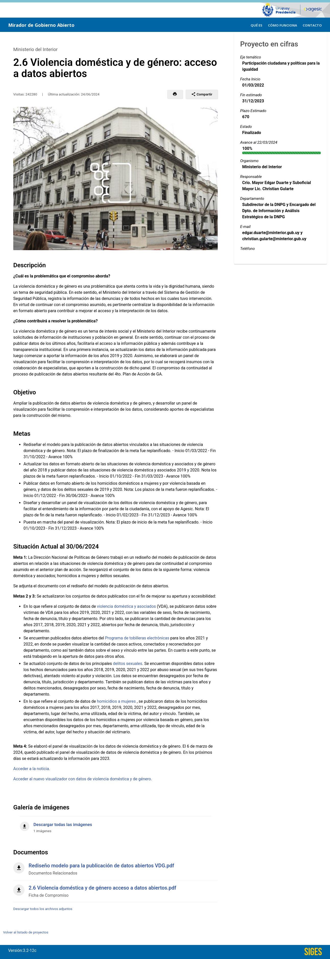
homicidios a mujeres (117, 701)
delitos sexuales (127, 663)
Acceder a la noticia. (31, 768)
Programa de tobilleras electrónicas (137, 638)
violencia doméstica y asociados (126, 606)
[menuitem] (256, 25)
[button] (175, 94)
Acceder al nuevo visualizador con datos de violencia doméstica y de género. (82, 778)
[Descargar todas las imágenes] (115, 824)
